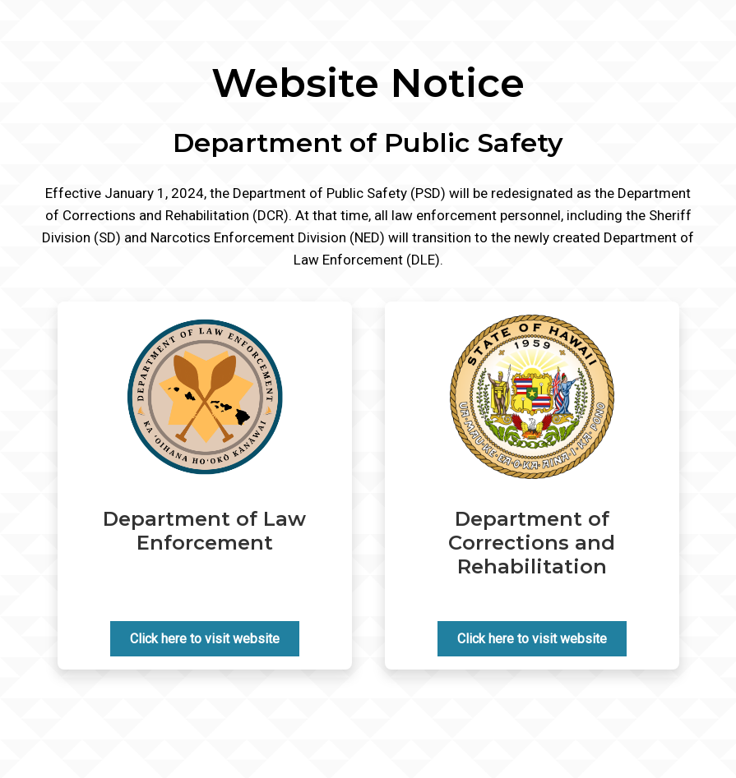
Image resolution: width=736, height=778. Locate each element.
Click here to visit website (205, 639)
